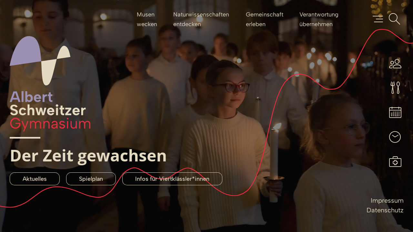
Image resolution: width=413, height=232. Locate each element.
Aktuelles (35, 179)
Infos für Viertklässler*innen (172, 179)
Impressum (387, 200)
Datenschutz (385, 210)
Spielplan (91, 179)
